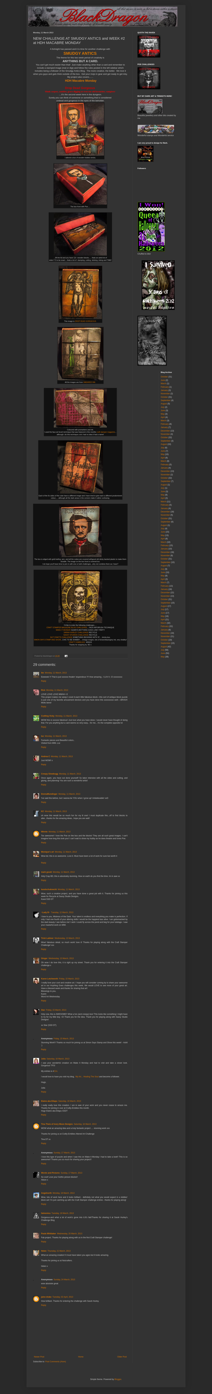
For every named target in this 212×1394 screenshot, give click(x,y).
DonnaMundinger (49, 794)
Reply (43, 681)
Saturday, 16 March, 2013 (58, 1059)
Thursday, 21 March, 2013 (59, 1251)
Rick (43, 690)
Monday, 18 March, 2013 (64, 1193)
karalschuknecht (49, 889)
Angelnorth (46, 1193)
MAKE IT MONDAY (63, 630)
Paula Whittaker (48, 1233)
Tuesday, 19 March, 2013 (63, 1213)
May (163, 414)
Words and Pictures (50, 1173)
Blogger (117, 1379)
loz (42, 736)
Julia (43, 1059)
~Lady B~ (45, 912)
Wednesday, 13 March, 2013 (67, 938)
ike (42, 673)
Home (80, 1357)
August (164, 404)
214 (55, 1071)
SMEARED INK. (89, 382)
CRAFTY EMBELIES (77, 642)
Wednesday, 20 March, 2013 (69, 1233)
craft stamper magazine (105, 432)
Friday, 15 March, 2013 (69, 979)
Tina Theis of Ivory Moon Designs (57, 1124)
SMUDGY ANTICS (80, 53)
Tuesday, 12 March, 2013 (62, 912)
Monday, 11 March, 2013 (56, 673)
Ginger (44, 958)
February (165, 387)
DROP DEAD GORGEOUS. (86, 321)
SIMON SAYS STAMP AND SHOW (47, 640)
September (166, 400)
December (165, 431)
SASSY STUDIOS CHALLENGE (76, 635)
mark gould (46, 872)
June (163, 380)
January (164, 390)
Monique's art (47, 852)
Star (43, 1010)
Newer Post (39, 1357)
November (165, 393)
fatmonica (46, 1213)
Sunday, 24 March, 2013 (64, 1279)
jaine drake (46, 1297)
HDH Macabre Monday (80, 80)
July (162, 407)
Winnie (44, 832)
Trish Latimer (47, 938)
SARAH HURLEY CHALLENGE (76, 632)
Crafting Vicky (47, 716)
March (163, 383)
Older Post (122, 1357)
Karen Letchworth (49, 979)
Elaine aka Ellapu (49, 1101)
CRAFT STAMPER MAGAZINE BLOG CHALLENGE (66, 627)
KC (42, 811)
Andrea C (45, 756)
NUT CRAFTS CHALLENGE (61, 637)
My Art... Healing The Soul (87, 1076)
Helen (44, 1251)
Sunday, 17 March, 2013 (64, 1153)
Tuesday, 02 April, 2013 (63, 1297)
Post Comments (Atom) (55, 1361)
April (163, 417)
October (164, 377)
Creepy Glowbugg (49, 774)
